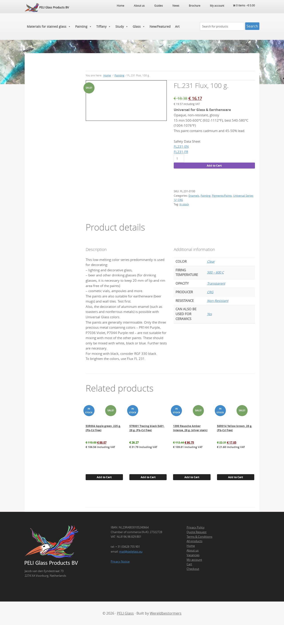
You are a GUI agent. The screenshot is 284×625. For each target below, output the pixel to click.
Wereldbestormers (165, 613)
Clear (211, 261)
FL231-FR (181, 152)
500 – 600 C (215, 272)
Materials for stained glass (49, 27)
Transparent (216, 283)
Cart (189, 564)
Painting (83, 27)
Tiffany (103, 27)
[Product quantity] (179, 158)
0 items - (244, 5)
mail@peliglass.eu (130, 551)
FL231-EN (181, 146)
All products (194, 541)
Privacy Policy (196, 527)
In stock (184, 204)
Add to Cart (214, 165)
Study (121, 27)
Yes (209, 314)
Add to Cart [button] (104, 477)
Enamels (194, 195)
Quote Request (197, 532)
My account (194, 560)
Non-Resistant (217, 301)
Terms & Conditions (199, 537)
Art (177, 26)
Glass (139, 27)
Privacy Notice (120, 561)
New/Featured (160, 26)
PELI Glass (125, 613)
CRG (210, 292)
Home (191, 546)
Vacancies (193, 555)
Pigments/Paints (222, 195)
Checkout (193, 569)
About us (193, 550)
